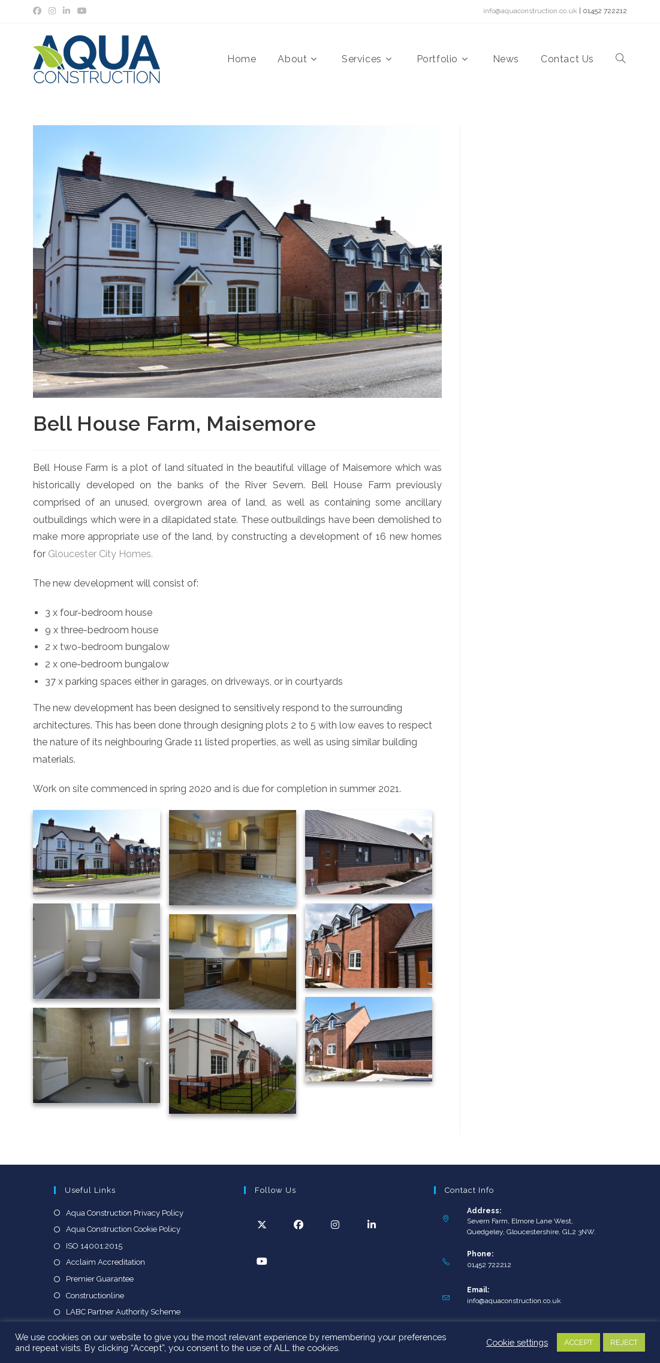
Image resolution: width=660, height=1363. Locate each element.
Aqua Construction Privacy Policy (124, 1212)
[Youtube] (262, 1260)
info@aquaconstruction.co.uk (530, 11)
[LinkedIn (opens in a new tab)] (66, 11)
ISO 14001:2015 (94, 1245)
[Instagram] (335, 1224)
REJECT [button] (624, 1342)
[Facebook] (298, 1224)
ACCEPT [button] (578, 1342)
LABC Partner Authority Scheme (123, 1311)
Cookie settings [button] (517, 1342)
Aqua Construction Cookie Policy (123, 1229)
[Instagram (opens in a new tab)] (52, 11)
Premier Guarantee (100, 1278)
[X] (262, 1224)
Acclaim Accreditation (105, 1262)
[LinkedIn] (371, 1224)
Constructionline (95, 1295)
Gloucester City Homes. (101, 554)
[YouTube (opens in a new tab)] (82, 11)
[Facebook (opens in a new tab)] (39, 11)
